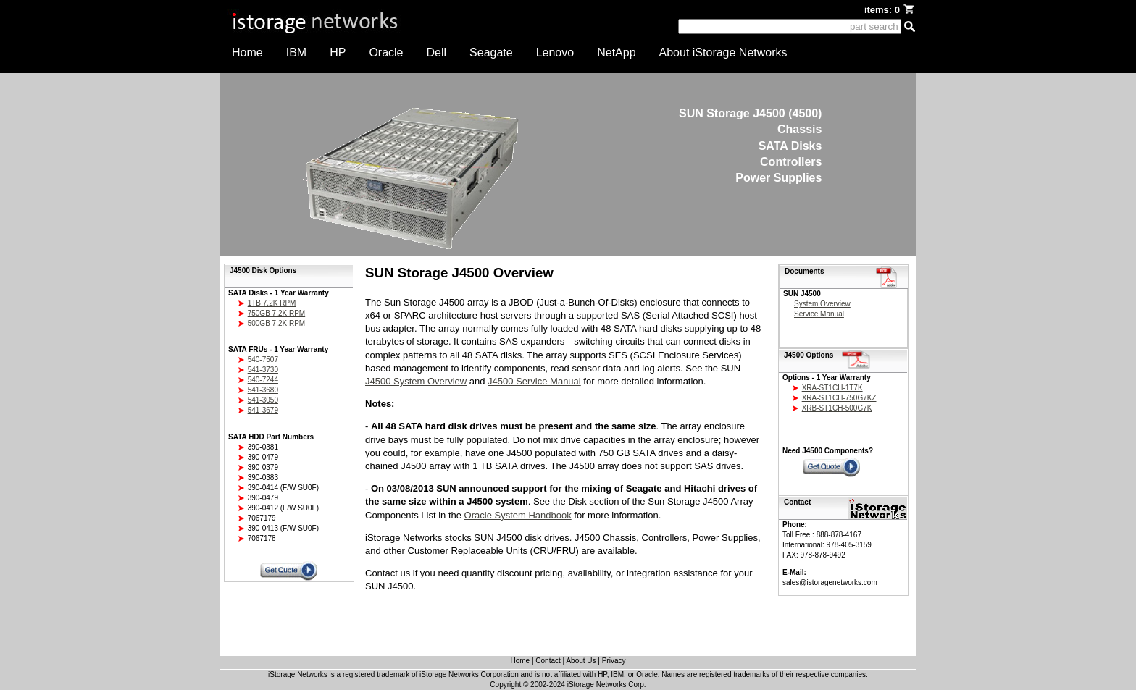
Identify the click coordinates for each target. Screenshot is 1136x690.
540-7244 (263, 380)
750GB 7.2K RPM (276, 313)
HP (338, 52)
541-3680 (263, 390)
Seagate (491, 52)
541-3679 (263, 410)
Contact (547, 661)
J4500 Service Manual (534, 381)
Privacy (614, 661)
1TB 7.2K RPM (272, 303)
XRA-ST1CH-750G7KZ (839, 398)
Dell (437, 52)
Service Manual (819, 314)
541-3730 (263, 370)
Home (247, 52)
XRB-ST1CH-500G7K (837, 408)
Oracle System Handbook (518, 515)
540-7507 (263, 359)
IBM (296, 52)
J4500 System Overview (416, 381)
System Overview (822, 304)
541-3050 (263, 400)
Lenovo (555, 52)
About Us (581, 661)
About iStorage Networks (723, 52)
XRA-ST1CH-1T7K (832, 388)
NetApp (616, 52)
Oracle (386, 52)
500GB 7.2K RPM (276, 323)
